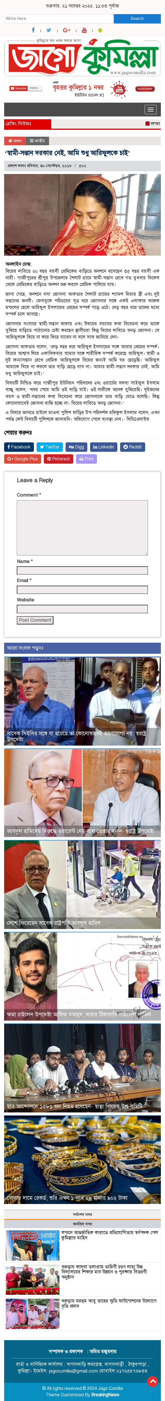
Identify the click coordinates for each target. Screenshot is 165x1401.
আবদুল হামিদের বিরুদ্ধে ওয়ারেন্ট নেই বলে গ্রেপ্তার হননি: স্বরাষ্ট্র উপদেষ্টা (80, 831)
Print (86, 459)
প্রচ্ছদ (15, 140)
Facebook (19, 447)
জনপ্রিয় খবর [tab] (82, 1223)
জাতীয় (40, 140)
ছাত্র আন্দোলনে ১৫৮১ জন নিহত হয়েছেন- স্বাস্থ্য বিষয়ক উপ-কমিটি (74, 1106)
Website (25, 600)
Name (25, 561)
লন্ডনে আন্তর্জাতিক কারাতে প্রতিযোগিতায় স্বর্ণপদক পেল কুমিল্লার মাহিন (109, 1235)
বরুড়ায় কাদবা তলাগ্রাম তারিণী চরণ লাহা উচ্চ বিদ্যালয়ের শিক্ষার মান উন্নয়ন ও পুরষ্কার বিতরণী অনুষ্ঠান (104, 1272)
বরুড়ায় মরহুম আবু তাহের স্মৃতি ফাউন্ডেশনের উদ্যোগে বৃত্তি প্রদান (109, 1303)
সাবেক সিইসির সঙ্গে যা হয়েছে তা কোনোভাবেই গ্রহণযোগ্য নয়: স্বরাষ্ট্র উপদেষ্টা (76, 736)
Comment (29, 495)
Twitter (49, 447)
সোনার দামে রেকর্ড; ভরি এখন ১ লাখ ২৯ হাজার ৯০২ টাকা (67, 1198)
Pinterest (58, 459)
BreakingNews (105, 1395)
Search (137, 18)
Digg (76, 447)
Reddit (132, 447)
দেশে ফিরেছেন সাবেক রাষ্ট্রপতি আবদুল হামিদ (54, 923)
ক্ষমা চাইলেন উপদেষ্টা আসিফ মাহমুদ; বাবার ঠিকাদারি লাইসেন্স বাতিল (79, 1014)
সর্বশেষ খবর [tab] (82, 1214)
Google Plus (22, 459)
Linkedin (103, 447)
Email (24, 580)
